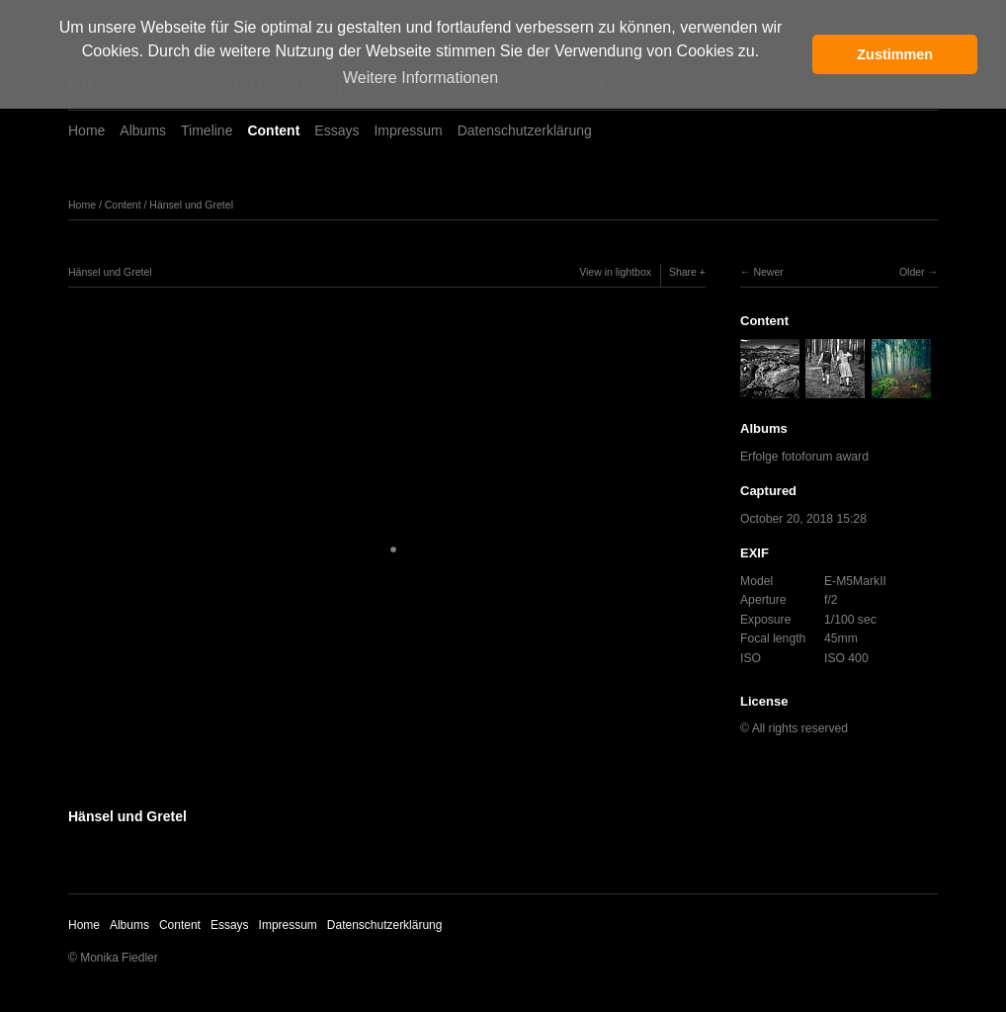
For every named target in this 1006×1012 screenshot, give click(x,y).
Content (273, 130)
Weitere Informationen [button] (420, 77)
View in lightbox (615, 272)
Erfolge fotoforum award (804, 457)
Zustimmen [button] (895, 54)
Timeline (206, 130)
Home (86, 130)
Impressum (408, 130)
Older (912, 272)
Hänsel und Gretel (191, 205)
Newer (768, 272)
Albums (143, 130)
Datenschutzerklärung (525, 130)
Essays (336, 130)
